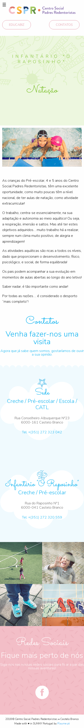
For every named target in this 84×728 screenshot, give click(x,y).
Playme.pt (63, 723)
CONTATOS (64, 24)
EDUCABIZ (16, 24)
